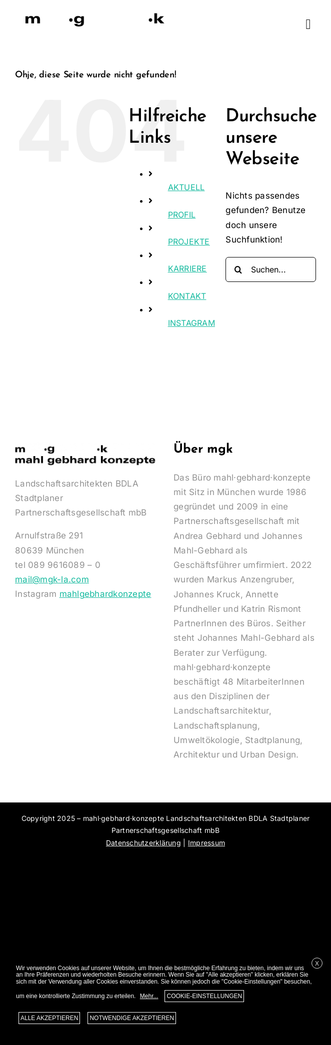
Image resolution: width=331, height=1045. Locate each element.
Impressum (206, 842)
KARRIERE (187, 268)
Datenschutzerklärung (143, 842)
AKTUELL (186, 187)
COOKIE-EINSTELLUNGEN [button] (204, 996)
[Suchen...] (271, 269)
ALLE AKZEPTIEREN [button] (49, 1018)
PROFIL (182, 215)
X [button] (317, 963)
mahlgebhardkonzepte (106, 594)
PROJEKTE (189, 242)
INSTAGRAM (191, 323)
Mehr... (149, 996)
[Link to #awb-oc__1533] (308, 24)
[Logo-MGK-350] (95, 14)
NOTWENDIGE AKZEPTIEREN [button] (132, 1018)
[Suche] (238, 269)
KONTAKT (187, 296)
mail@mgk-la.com (52, 579)
